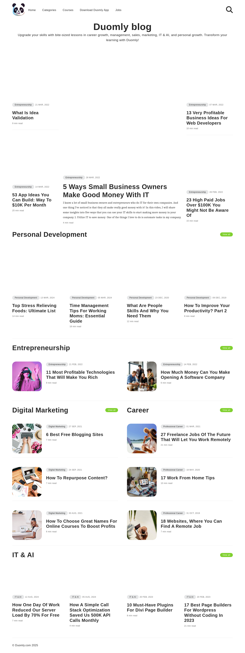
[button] (222, 9)
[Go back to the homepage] (18, 9)
